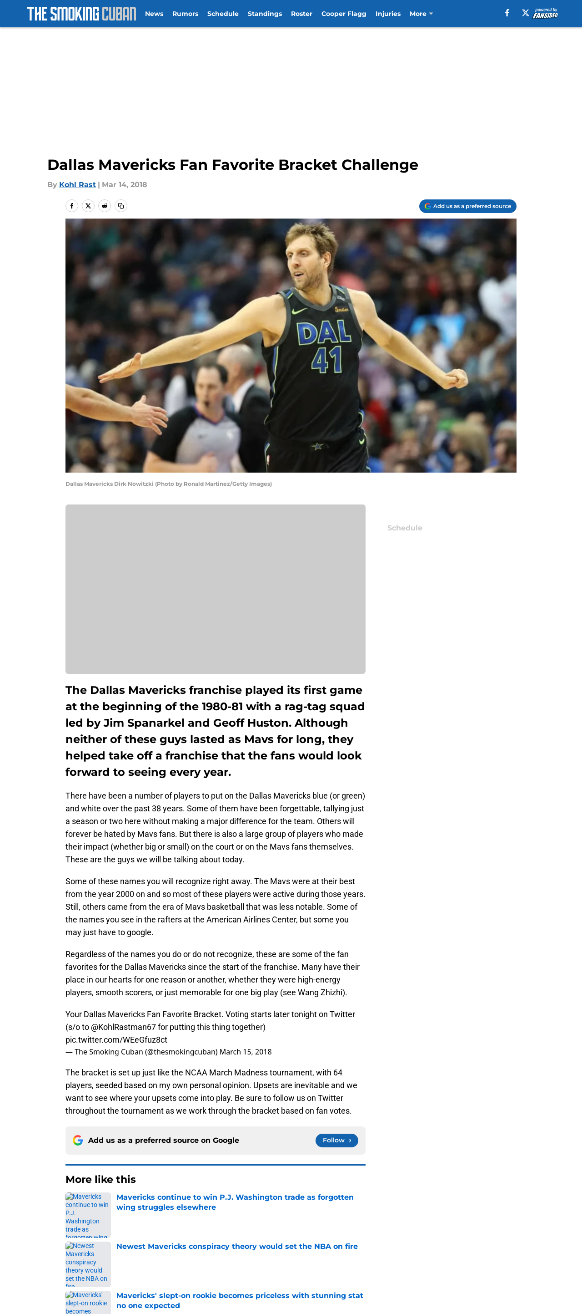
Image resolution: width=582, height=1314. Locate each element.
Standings (265, 14)
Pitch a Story (185, 1248)
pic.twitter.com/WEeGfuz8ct (116, 1039)
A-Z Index (302, 1264)
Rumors (185, 14)
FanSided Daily (93, 1248)
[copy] (121, 205)
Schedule (223, 14)
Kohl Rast (77, 184)
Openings (180, 1231)
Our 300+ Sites (397, 1231)
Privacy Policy (309, 1248)
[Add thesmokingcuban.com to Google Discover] (468, 206)
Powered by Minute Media (77, 1288)
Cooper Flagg (343, 14)
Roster (301, 14)
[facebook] (507, 12)
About (77, 1231)
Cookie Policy (492, 1248)
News (154, 14)
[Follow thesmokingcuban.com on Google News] (337, 1140)
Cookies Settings (401, 1264)
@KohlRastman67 (123, 1027)
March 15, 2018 (246, 1052)
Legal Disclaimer (96, 1264)
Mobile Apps (490, 1231)
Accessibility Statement (205, 1264)
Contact (299, 1231)
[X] (525, 12)
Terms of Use (395, 1248)
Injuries (388, 14)
